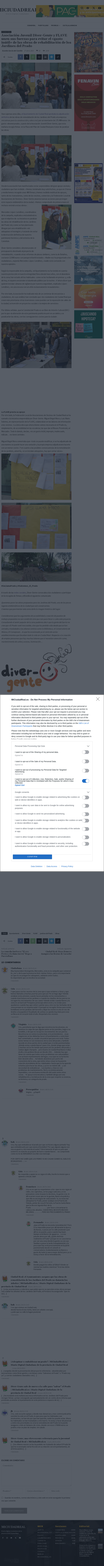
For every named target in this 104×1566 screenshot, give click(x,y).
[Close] (98, 699)
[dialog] (52, 783)
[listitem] (52, 746)
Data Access (52, 866)
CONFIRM (32, 857)
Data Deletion (36, 866)
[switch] (85, 752)
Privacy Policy (67, 866)
